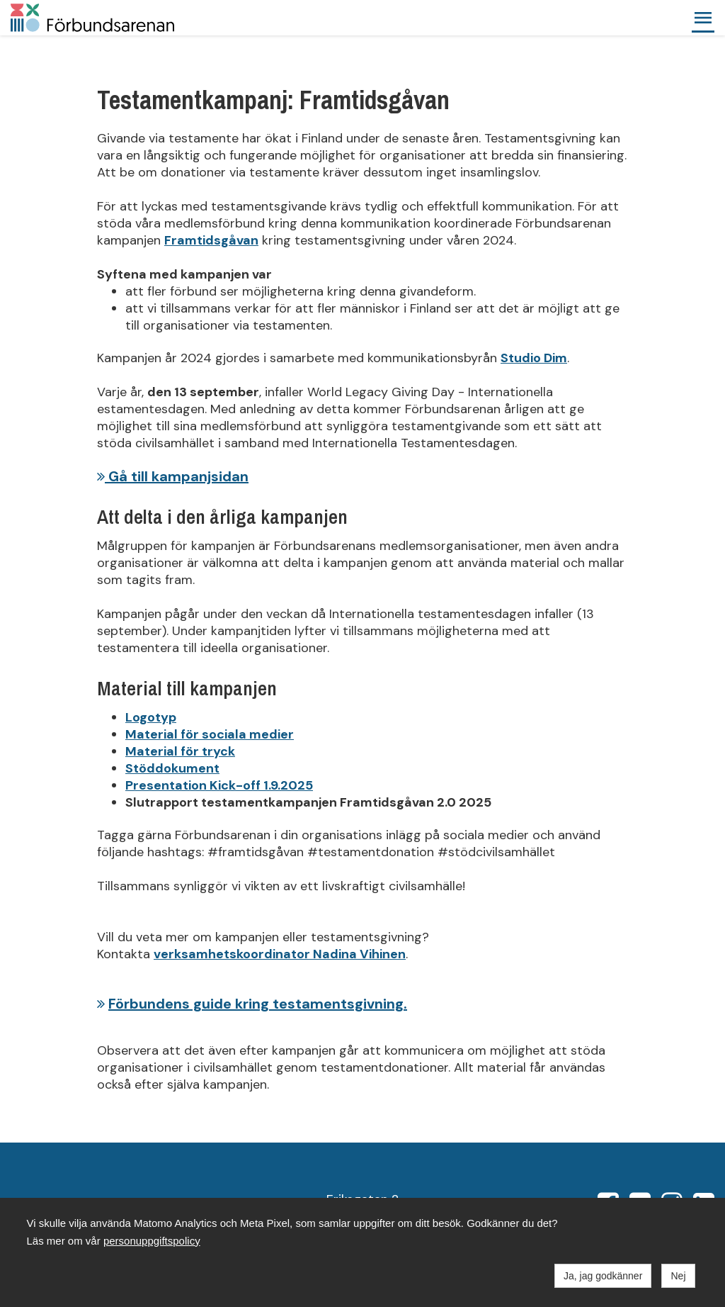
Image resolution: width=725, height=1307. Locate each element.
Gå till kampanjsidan (173, 476)
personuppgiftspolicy (151, 1241)
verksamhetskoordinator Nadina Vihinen (280, 954)
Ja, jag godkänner (603, 1275)
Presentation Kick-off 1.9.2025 (219, 785)
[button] (703, 17)
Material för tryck (180, 751)
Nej (677, 1275)
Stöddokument (172, 768)
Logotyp (150, 717)
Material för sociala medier (209, 734)
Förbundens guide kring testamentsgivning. (257, 1003)
